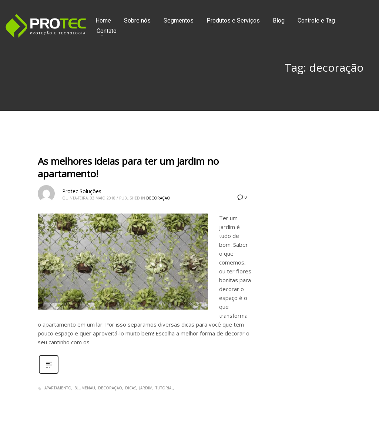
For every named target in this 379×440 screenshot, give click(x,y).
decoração (110, 387)
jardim (145, 387)
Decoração (158, 198)
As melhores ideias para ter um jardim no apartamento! (128, 167)
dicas (130, 387)
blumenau (84, 387)
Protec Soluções (81, 191)
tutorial (164, 387)
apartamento (57, 387)
